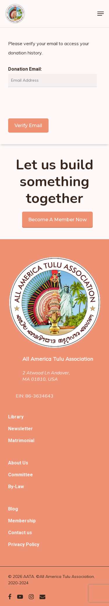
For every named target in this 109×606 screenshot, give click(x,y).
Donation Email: (25, 69)
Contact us (20, 532)
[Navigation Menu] (100, 14)
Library (16, 417)
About (15, 463)
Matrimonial (21, 440)
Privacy (17, 544)
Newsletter (20, 428)
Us (25, 463)
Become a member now (57, 219)
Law (19, 486)
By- (11, 486)
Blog (13, 509)
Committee (20, 474)
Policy (32, 544)
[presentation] (52, 102)
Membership (22, 520)
